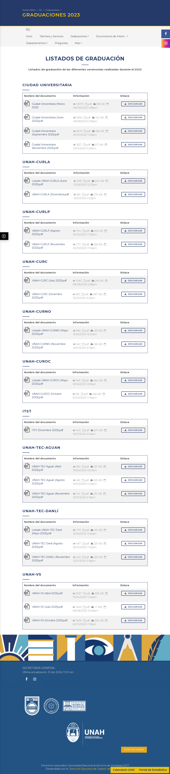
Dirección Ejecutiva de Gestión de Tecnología (96, 768)
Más (78, 43)
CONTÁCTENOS (134, 749)
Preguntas (61, 43)
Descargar (133, 104)
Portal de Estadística (153, 769)
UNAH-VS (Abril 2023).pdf (47, 593)
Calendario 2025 (124, 769)
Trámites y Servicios (51, 36)
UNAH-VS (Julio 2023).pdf (47, 606)
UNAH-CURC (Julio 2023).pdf (49, 280)
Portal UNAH (28, 10)
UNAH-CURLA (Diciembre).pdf (50, 194)
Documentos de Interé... (112, 36)
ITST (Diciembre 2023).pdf (47, 430)
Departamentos (37, 43)
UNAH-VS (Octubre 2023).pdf (49, 620)
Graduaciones (52, 10)
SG (40, 10)
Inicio (29, 36)
